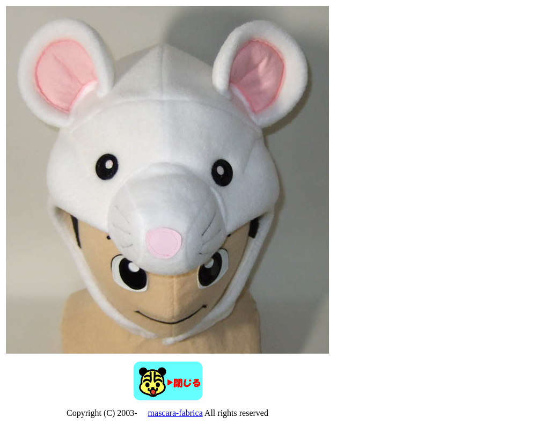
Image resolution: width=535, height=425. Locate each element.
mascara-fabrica (175, 412)
